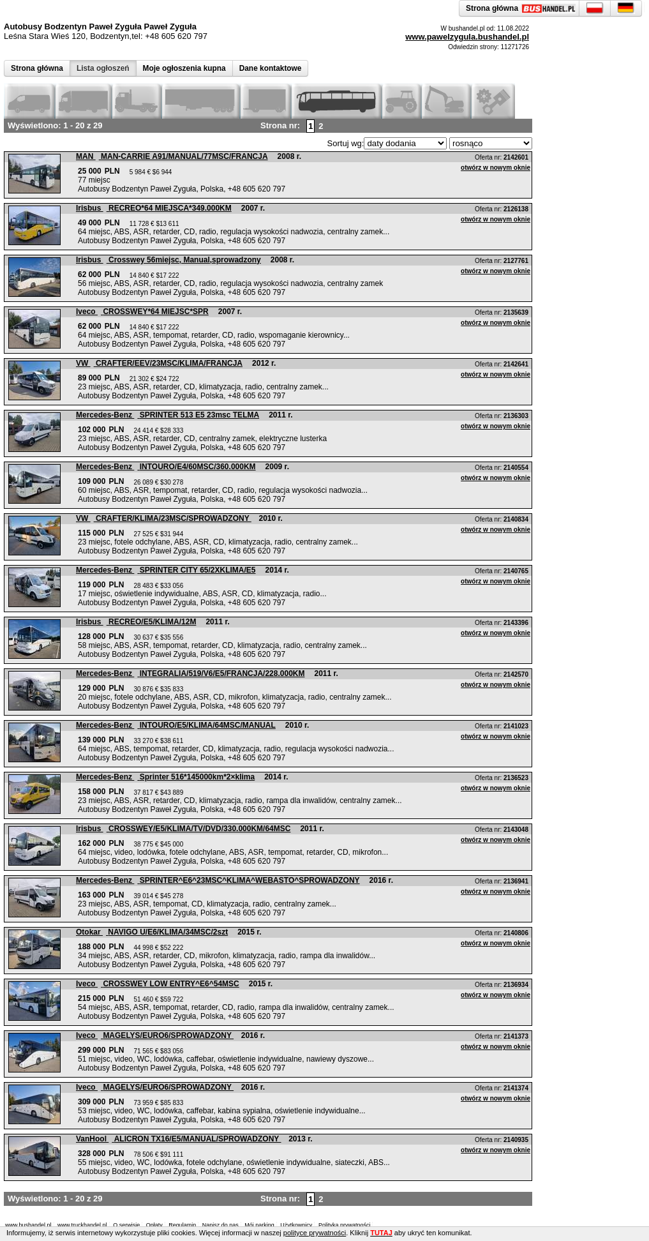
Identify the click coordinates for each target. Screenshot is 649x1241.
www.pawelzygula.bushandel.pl (467, 36)
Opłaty (154, 1225)
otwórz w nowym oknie (495, 167)
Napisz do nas (220, 1225)
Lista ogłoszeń (103, 68)
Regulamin (182, 1225)
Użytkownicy (296, 1225)
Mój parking (259, 1225)
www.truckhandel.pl (82, 1225)
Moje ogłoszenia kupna (184, 68)
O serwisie (126, 1225)
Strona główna (37, 68)
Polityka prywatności (344, 1225)
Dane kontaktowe (270, 68)
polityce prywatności (314, 1233)
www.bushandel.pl (28, 1225)
